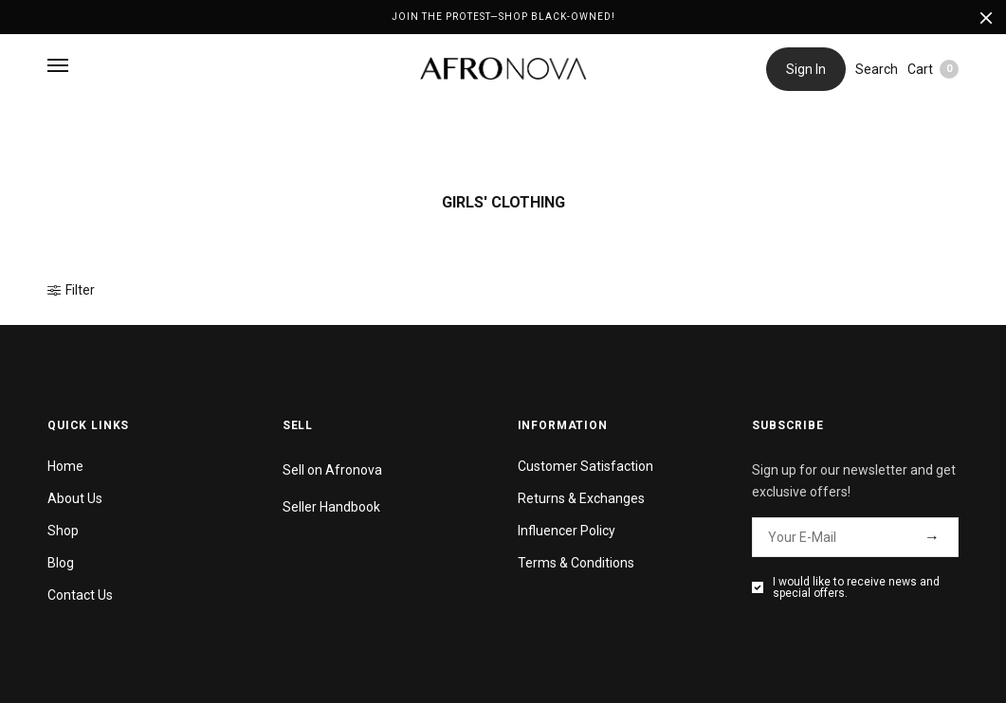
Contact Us (80, 595)
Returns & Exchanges (581, 498)
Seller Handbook (331, 506)
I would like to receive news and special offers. (856, 587)
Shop (63, 530)
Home (65, 466)
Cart (933, 69)
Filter (71, 290)
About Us (74, 498)
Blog (60, 562)
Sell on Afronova (332, 470)
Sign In (806, 69)
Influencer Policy (566, 530)
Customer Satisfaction (585, 466)
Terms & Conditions (576, 562)
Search (876, 69)
